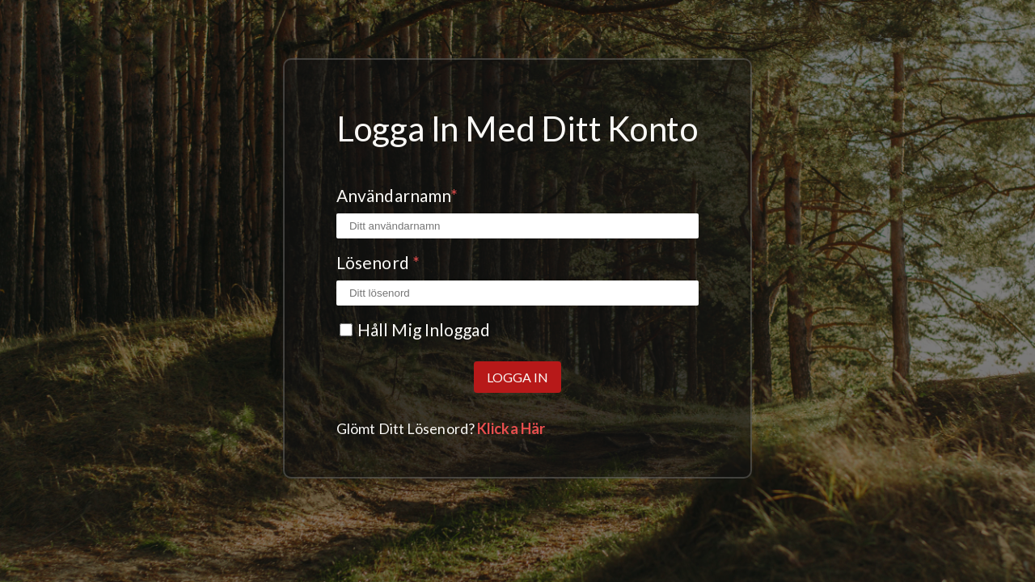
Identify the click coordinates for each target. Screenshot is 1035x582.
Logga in (517, 377)
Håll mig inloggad (423, 329)
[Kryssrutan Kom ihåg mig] (346, 329)
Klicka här (511, 428)
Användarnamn (397, 195)
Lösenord (378, 262)
